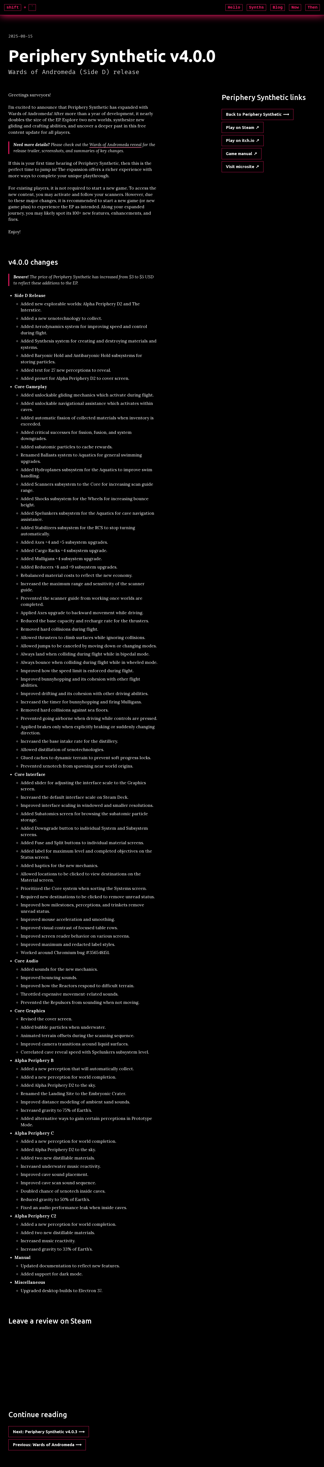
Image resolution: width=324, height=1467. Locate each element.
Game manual (239, 153)
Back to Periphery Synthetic (254, 114)
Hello (234, 7)
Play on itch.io (240, 140)
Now (295, 7)
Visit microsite (240, 166)
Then (312, 7)
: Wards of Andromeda (43, 1444)
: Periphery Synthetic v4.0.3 (45, 1431)
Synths (256, 7)
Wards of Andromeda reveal (115, 144)
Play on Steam (240, 127)
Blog (278, 7)
